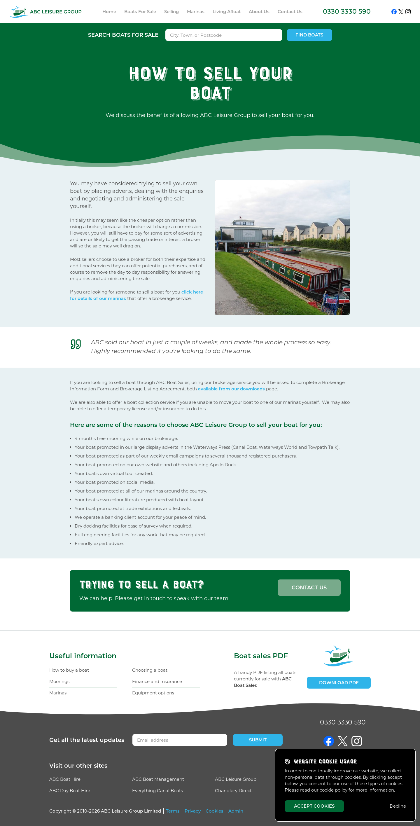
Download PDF (339, 682)
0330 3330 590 (347, 11)
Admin (235, 811)
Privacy (193, 811)
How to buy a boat (69, 670)
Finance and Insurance (157, 681)
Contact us (309, 587)
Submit (258, 740)
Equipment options (153, 693)
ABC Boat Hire (64, 779)
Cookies (214, 811)
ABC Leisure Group (235, 779)
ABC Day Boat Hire (69, 790)
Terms (173, 811)
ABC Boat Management (158, 779)
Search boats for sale (123, 35)
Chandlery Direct (233, 790)
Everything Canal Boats (157, 790)
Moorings (59, 681)
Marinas (57, 693)
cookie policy (333, 790)
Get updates (86, 739)
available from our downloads (231, 389)
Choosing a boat (149, 670)
